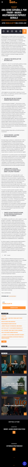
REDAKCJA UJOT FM (10, 23)
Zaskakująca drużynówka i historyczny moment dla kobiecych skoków (12, 337)
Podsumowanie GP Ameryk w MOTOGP (8, 323)
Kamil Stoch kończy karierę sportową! (9, 332)
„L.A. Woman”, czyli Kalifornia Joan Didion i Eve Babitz (12, 334)
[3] (24, 31)
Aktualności (14, 7)
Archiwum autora (14, 307)
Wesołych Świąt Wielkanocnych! (8, 321)
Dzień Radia (3, 316)
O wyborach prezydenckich (14, 446)
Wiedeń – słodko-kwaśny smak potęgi (14, 429)
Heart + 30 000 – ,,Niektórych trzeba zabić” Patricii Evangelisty (11, 319)
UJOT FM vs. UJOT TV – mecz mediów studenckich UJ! (12, 328)
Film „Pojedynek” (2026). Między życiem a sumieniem (11, 330)
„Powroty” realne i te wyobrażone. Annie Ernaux (11, 325)
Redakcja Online (5, 371)
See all (4, 341)
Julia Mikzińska (12, 296)
